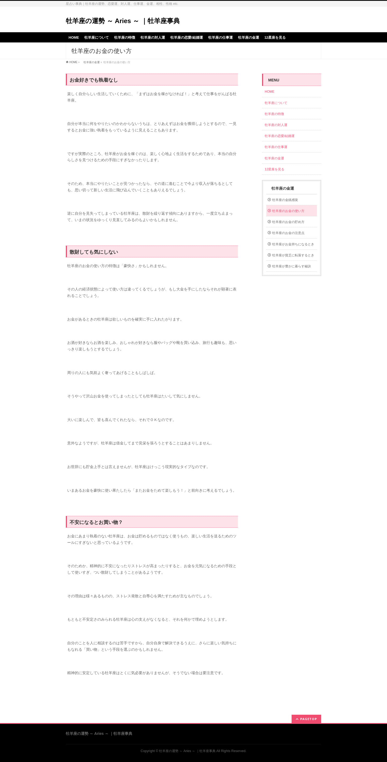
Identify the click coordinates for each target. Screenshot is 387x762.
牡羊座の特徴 (274, 114)
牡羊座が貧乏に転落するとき (293, 255)
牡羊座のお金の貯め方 (288, 222)
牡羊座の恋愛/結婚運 (280, 136)
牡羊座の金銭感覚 (285, 200)
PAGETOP (308, 719)
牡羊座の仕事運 (276, 147)
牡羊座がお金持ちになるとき (293, 244)
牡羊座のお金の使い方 (288, 211)
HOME (73, 62)
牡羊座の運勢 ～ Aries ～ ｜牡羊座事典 (123, 20)
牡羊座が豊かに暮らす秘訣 (291, 266)
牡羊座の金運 (90, 62)
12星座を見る (274, 169)
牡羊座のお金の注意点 (288, 233)
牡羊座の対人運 (276, 125)
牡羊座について (276, 103)
